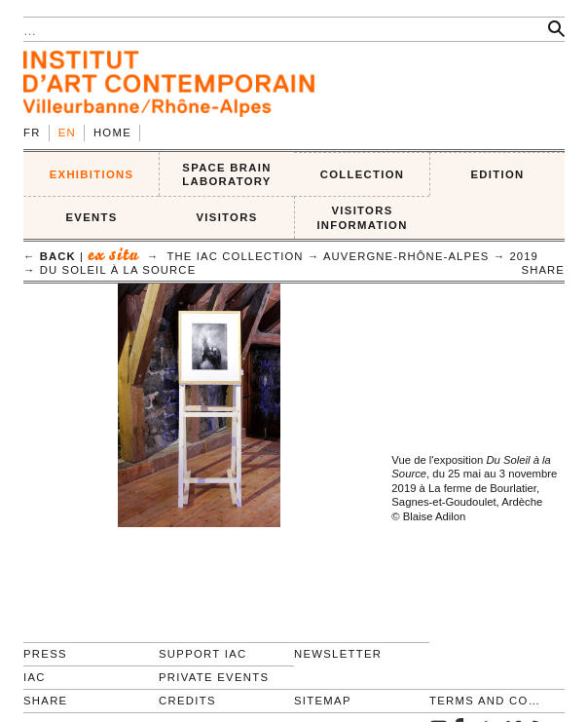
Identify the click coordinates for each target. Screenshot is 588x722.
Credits (187, 700)
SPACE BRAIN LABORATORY (226, 175)
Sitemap (322, 700)
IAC (34, 677)
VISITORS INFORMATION (361, 218)
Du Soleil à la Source (118, 270)
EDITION (498, 174)
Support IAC (203, 654)
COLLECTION (362, 174)
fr (32, 132)
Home (112, 132)
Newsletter (338, 654)
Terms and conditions (488, 700)
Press (45, 654)
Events (91, 217)
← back (49, 256)
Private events (214, 677)
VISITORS (227, 217)
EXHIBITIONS (92, 174)
